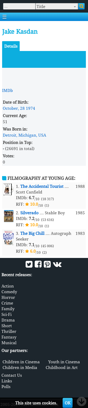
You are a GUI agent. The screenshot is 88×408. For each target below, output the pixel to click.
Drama (8, 320)
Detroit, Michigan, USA (24, 135)
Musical (8, 342)
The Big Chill (32, 233)
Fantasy (8, 337)
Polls (6, 386)
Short (6, 325)
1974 (30, 108)
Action (7, 286)
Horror (8, 297)
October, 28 (14, 108)
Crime (7, 303)
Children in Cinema (21, 362)
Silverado (29, 213)
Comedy (9, 291)
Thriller (8, 331)
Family (8, 308)
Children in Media (20, 367)
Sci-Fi (6, 314)
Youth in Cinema (64, 362)
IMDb (7, 90)
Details (11, 46)
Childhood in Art (62, 367)
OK (67, 403)
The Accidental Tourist (41, 186)
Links (6, 381)
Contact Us (11, 375)
